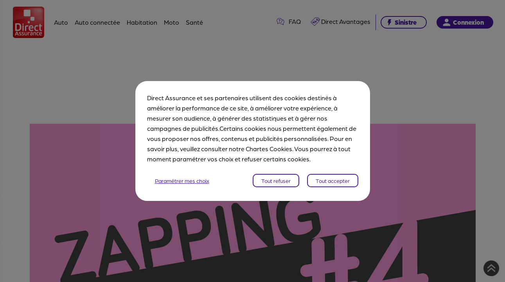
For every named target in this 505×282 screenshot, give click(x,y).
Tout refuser (276, 180)
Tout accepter (333, 180)
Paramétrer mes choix (182, 180)
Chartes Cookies (269, 148)
